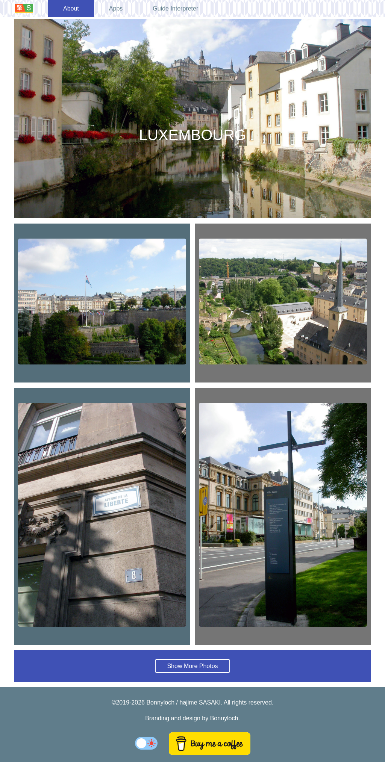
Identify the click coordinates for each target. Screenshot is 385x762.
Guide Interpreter (175, 8)
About (71, 8)
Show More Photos (192, 666)
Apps (116, 8)
